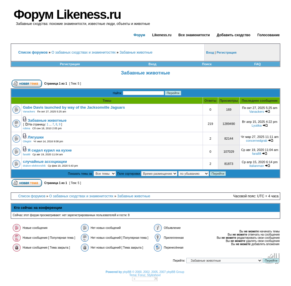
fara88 (26, 154)
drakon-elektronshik (34, 165)
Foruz (142, 275)
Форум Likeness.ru (67, 14)
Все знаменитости (194, 35)
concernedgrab (256, 140)
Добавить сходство (233, 35)
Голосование (268, 35)
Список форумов (32, 196)
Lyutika (256, 125)
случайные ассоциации (45, 161)
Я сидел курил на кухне (50, 150)
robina (26, 128)
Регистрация (70, 64)
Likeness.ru (162, 35)
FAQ (257, 64)
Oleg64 (27, 141)
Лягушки (36, 137)
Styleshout (154, 275)
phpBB (127, 272)
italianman (256, 165)
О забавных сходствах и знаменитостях (84, 52)
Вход (152, 64)
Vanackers (29, 111)
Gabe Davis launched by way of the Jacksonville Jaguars (74, 107)
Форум (139, 35)
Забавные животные (135, 52)
